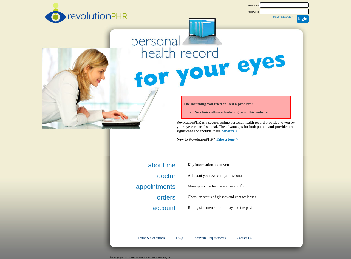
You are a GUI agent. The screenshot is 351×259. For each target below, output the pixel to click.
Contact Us (244, 238)
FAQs (179, 238)
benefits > (229, 131)
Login (302, 18)
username (253, 5)
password (253, 11)
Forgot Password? (283, 16)
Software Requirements (210, 238)
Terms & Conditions (151, 238)
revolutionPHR (86, 14)
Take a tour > (227, 139)
